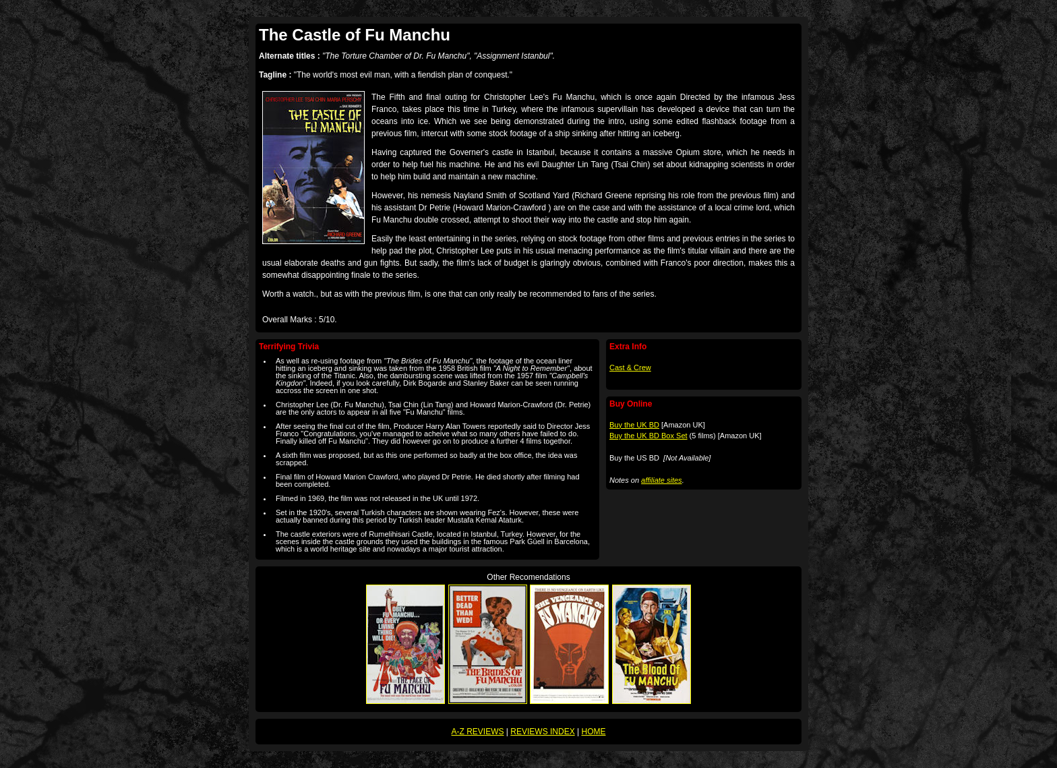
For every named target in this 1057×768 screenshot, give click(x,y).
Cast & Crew (630, 367)
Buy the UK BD (634, 425)
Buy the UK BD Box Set (648, 436)
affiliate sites (661, 480)
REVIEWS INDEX (542, 731)
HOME (593, 731)
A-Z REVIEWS (478, 731)
